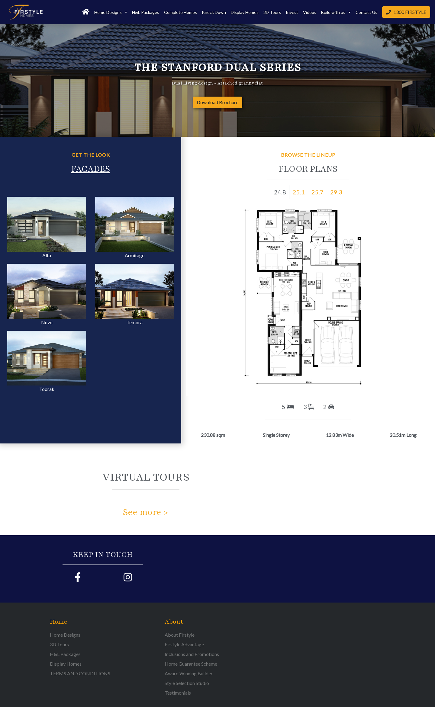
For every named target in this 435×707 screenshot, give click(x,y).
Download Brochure (217, 102)
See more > (145, 512)
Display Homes (245, 12)
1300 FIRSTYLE (406, 12)
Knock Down (214, 12)
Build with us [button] (333, 12)
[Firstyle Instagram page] (128, 579)
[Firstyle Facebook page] (78, 579)
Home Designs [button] (108, 12)
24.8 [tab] (280, 192)
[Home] (85, 12)
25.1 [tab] (299, 192)
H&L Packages (145, 12)
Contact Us (366, 12)
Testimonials (178, 693)
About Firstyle (180, 635)
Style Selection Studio (187, 683)
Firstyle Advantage (184, 644)
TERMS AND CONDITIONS (80, 673)
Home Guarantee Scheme (191, 664)
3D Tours (272, 12)
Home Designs (65, 635)
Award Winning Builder (189, 673)
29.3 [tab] (336, 192)
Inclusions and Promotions (192, 654)
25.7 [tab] (317, 192)
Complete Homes (180, 12)
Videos (309, 12)
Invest (292, 12)
